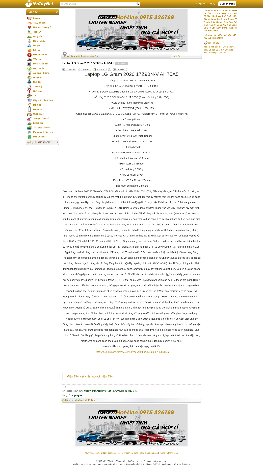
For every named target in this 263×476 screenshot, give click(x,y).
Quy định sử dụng (130, 453)
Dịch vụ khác (39, 137)
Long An (33, 12)
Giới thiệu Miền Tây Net (95, 453)
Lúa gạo (37, 18)
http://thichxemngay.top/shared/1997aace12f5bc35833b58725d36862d (133, 352)
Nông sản (37, 36)
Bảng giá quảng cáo (148, 453)
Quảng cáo (38, 114)
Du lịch (36, 45)
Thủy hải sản (39, 23)
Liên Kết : (211, 43)
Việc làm (37, 59)
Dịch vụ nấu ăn (40, 55)
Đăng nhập (201, 4)
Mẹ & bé (37, 105)
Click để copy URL (128, 391)
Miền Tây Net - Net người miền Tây (90, 376)
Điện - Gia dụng (40, 64)
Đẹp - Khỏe (38, 68)
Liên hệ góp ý (114, 453)
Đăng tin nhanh (227, 4)
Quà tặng (37, 91)
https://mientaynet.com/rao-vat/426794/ (101, 391)
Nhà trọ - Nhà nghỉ (41, 27)
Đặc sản (37, 50)
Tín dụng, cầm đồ (41, 127)
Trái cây (37, 32)
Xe (34, 95)
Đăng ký (211, 4)
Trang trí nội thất (41, 118)
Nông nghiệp (39, 41)
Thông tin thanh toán (168, 453)
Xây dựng (37, 86)
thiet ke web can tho (213, 47)
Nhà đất (37, 82)
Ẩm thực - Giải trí (41, 73)
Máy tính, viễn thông (43, 100)
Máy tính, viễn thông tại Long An (82, 56)
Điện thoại (38, 109)
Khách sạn (38, 123)
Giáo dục (37, 77)
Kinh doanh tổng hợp (43, 132)
